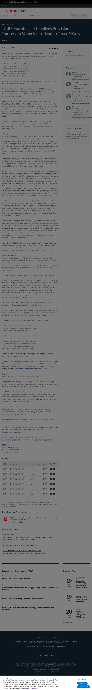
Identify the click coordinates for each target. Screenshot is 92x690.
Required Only (82, 683)
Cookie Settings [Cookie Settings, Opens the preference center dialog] (82, 679)
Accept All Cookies (83, 686)
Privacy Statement (31, 688)
